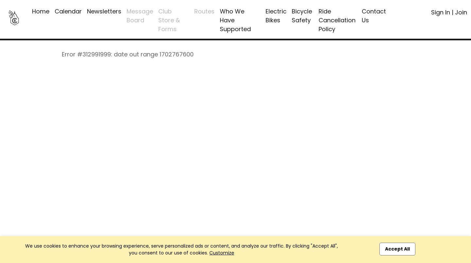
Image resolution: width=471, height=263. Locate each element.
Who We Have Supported (235, 20)
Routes (204, 11)
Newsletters (104, 11)
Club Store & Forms (169, 20)
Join (461, 12)
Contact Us (374, 15)
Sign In (440, 12)
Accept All (397, 249)
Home (40, 11)
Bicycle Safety (302, 15)
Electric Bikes (276, 15)
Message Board (140, 15)
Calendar (68, 11)
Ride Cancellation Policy (337, 20)
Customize (221, 253)
